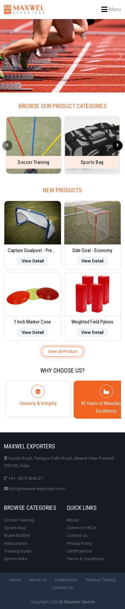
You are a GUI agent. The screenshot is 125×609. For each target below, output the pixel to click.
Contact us (77, 535)
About (73, 520)
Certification (66, 579)
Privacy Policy (79, 543)
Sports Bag (15, 527)
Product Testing (101, 579)
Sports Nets (15, 558)
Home (15, 579)
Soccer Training (19, 520)
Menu (111, 9)
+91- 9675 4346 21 (23, 478)
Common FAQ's (81, 527)
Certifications (79, 551)
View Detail (33, 260)
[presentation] (7, 146)
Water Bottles (17, 535)
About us (38, 579)
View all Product (62, 351)
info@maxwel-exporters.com (34, 488)
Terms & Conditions (85, 558)
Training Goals (18, 551)
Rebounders (16, 543)
